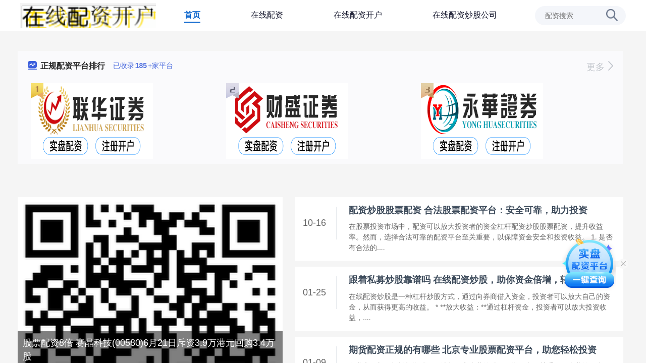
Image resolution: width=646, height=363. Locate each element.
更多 (599, 67)
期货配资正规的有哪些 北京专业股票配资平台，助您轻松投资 (473, 350)
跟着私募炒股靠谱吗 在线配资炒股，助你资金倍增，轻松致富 (473, 280)
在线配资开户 (358, 15)
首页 (192, 15)
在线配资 (267, 15)
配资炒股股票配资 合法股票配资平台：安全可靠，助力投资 (468, 210)
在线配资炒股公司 (465, 15)
